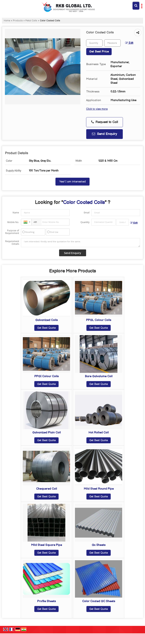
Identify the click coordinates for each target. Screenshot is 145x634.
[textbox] (112, 43)
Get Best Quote (46, 327)
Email (86, 212)
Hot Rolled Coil (99, 432)
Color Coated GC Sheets (98, 601)
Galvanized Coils (46, 320)
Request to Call (104, 122)
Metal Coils (31, 20)
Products (18, 20)
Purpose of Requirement (12, 232)
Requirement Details (12, 242)
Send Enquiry (104, 134)
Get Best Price (99, 51)
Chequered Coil (46, 489)
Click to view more (97, 109)
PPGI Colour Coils (46, 376)
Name (16, 212)
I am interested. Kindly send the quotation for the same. (80, 242)
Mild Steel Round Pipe (99, 489)
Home (7, 20)
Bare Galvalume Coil (99, 376)
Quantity (84, 222)
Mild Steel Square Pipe (46, 545)
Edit (129, 43)
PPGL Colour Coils (98, 320)
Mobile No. (13, 222)
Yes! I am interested (72, 181)
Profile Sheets (46, 601)
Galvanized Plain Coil (46, 432)
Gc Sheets (99, 545)
